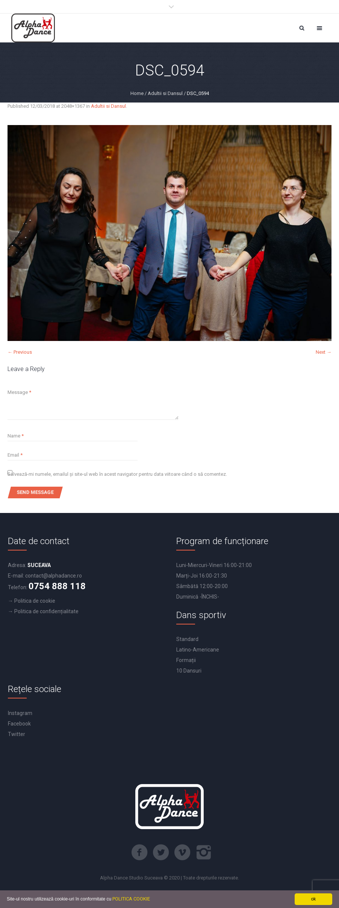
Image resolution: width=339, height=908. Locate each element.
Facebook (19, 724)
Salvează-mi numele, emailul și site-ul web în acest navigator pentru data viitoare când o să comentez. (117, 474)
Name (16, 436)
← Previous (20, 352)
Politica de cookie (34, 601)
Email (15, 455)
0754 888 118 (57, 586)
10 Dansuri (188, 671)
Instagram (20, 713)
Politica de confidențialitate (46, 611)
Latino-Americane (197, 650)
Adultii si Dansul (165, 93)
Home (137, 93)
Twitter (16, 734)
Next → (323, 352)
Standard (187, 639)
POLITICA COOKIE (131, 899)
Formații (186, 660)
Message (19, 392)
